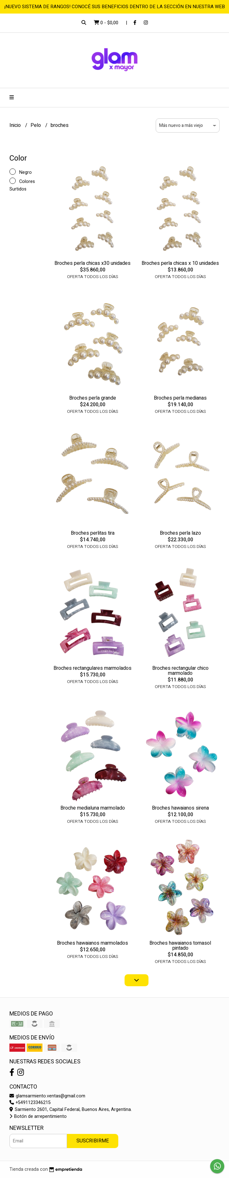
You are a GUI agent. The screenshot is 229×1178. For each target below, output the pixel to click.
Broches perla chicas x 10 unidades (180, 263)
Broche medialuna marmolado (92, 808)
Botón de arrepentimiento (38, 1116)
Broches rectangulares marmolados (92, 668)
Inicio (15, 125)
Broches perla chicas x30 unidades (92, 263)
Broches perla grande (92, 398)
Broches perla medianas (180, 398)
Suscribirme (92, 1141)
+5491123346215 (30, 1102)
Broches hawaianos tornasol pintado (180, 945)
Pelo (36, 125)
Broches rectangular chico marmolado (180, 670)
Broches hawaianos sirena (180, 808)
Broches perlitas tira (92, 533)
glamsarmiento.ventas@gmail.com (47, 1096)
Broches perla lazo (180, 533)
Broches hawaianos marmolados (92, 943)
